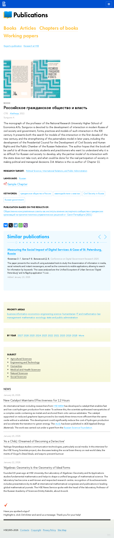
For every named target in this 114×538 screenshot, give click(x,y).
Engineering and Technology (25, 362)
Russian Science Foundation (77, 427)
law (99, 313)
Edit (108, 534)
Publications (30, 14)
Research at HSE (31, 46)
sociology (41, 317)
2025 (32, 335)
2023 (44, 335)
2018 (74, 335)
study (58, 423)
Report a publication (13, 46)
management (14, 317)
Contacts (24, 530)
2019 (68, 335)
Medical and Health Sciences (25, 369)
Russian (22, 178)
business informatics (17, 313)
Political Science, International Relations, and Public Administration (56, 171)
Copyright (36, 530)
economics (34, 313)
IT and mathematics (86, 313)
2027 (20, 335)
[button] (16, 242)
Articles (28, 28)
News (7, 389)
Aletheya (14, 113)
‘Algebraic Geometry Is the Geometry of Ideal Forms (37, 467)
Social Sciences (18, 376)
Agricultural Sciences (21, 358)
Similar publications (28, 236)
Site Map (62, 530)
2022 (50, 335)
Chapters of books (58, 28)
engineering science (51, 313)
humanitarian (69, 313)
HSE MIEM (59, 405)
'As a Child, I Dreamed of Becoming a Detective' (34, 441)
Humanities (16, 366)
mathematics (28, 317)
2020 (62, 335)
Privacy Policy (49, 530)
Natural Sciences (19, 373)
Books (10, 28)
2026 (26, 335)
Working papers (21, 36)
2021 (56, 335)
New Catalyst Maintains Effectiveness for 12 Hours (37, 400)
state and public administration (62, 317)
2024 (38, 335)
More (81, 335)
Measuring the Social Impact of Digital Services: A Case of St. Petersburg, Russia (54, 251)
